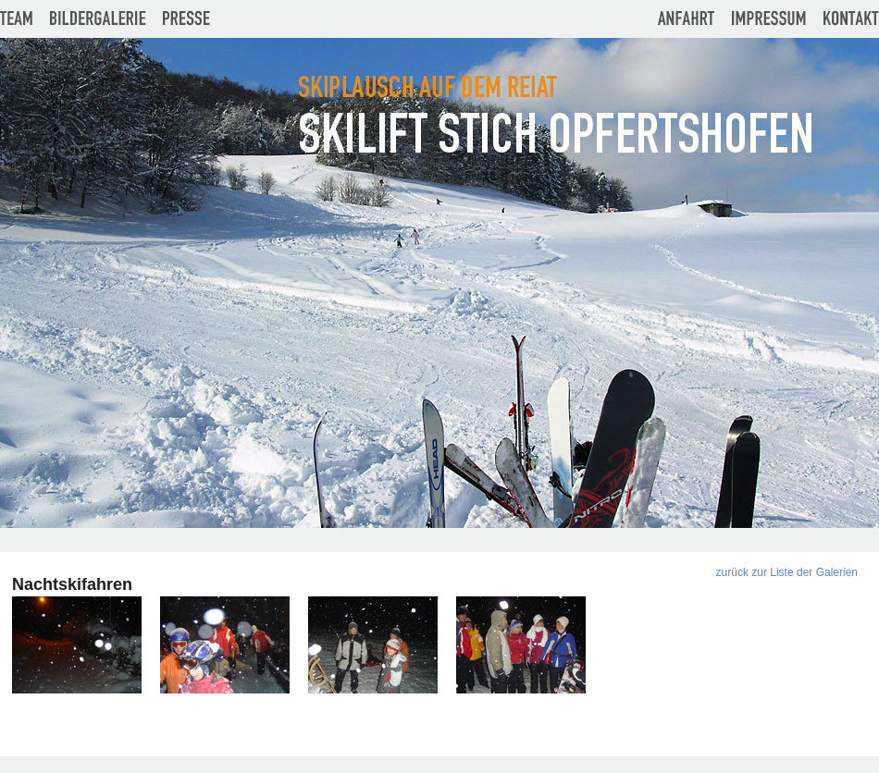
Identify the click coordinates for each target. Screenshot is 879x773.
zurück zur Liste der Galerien (787, 572)
